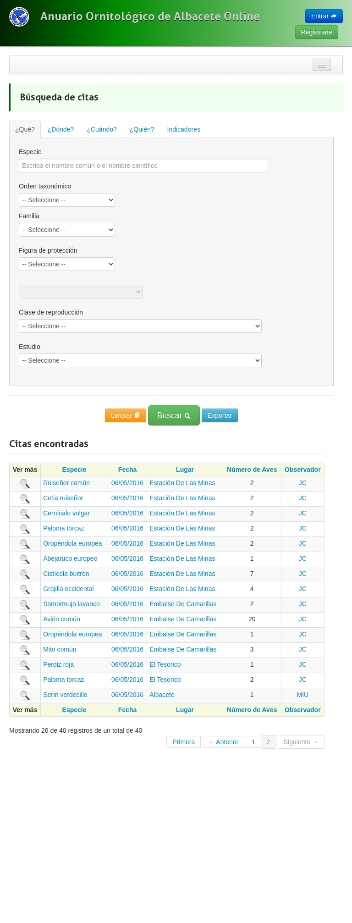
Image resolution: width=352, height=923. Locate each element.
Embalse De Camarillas (182, 604)
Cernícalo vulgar (66, 513)
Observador (303, 469)
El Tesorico (165, 664)
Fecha (127, 469)
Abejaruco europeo (70, 558)
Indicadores (183, 129)
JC (303, 482)
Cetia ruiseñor (63, 498)
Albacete (161, 694)
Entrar (324, 16)
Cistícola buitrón (66, 573)
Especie (30, 151)
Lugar (185, 469)
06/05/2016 (127, 482)
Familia (29, 216)
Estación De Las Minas (182, 482)
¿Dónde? (61, 129)
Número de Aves (252, 469)
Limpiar (125, 415)
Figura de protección (48, 250)
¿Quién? (142, 129)
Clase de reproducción (51, 312)
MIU (302, 694)
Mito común (59, 649)
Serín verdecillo (65, 694)
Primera (183, 742)
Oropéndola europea (72, 543)
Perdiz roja (58, 664)
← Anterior (223, 742)
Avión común (61, 619)
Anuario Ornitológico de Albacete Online (150, 16)
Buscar (174, 415)
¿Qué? (25, 129)
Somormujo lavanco (71, 604)
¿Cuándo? (101, 129)
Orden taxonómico (45, 186)
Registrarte (316, 32)
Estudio (29, 346)
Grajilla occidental (68, 588)
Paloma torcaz (63, 528)
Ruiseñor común (66, 482)
